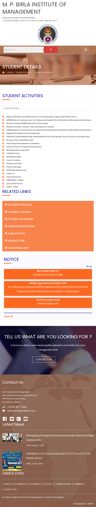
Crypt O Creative (13, 160)
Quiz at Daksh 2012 (14, 183)
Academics (35, 484)
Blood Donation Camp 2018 (18, 150)
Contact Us (45, 359)
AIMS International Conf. (16, 170)
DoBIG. (90, 503)
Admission (22, 484)
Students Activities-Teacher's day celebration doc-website (30, 127)
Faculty (48, 484)
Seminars (79, 484)
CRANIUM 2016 (13, 153)
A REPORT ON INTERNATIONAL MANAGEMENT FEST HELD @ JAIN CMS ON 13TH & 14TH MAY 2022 (48, 136)
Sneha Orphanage (14, 167)
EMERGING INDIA (14, 157)
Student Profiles (18, 204)
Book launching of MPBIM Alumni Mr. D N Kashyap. (27, 123)
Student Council (18, 211)
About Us (8, 484)
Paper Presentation (20, 226)
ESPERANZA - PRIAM (15, 180)
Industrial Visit (17, 247)
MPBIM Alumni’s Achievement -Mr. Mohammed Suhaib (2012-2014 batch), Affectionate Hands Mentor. (49, 120)
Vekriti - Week (12, 187)
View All (8, 316)
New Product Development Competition (23, 143)
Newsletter (14, 240)
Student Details (23, 72)
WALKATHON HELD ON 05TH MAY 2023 (23, 133)
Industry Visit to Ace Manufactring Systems (24, 146)
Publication (15, 233)
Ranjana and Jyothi (14, 163)
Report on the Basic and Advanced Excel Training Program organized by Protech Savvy (42, 116)
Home (10, 72)
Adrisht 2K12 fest (14, 177)
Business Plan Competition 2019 (20, 140)
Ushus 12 (10, 173)
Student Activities (43, 72)
